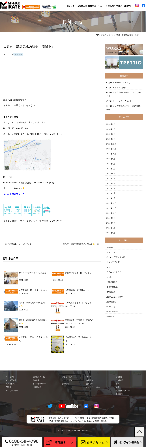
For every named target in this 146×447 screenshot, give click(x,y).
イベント (100, 6)
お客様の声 (110, 6)
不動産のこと (112, 282)
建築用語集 (111, 302)
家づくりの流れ (12, 391)
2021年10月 (111, 213)
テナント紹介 (67, 380)
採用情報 (65, 384)
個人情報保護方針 (123, 391)
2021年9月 (110, 218)
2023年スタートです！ (124, 83)
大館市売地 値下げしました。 (78, 290)
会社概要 (119, 377)
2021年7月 (110, 228)
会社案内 (127, 6)
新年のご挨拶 (120, 87)
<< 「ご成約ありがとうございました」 (21, 244)
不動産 (8, 387)
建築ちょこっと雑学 (114, 297)
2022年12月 (111, 144)
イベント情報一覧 (39, 384)
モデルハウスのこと (114, 272)
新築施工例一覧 (39, 377)
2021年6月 (110, 233)
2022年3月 (110, 188)
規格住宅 (92, 6)
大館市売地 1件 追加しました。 (33, 290)
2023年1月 (110, 139)
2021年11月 (111, 208)
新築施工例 (82, 6)
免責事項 (119, 394)
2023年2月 (110, 134)
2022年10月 (111, 154)
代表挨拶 (119, 380)
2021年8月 (110, 223)
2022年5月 (110, 178)
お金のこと (111, 252)
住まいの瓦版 (112, 287)
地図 (117, 387)
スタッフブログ (112, 262)
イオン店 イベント (123, 101)
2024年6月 (110, 124)
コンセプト (71, 6)
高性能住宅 (10, 384)
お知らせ (110, 247)
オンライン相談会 (93, 387)
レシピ (109, 277)
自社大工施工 (11, 380)
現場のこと (111, 307)
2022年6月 (110, 173)
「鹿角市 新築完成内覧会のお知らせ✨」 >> (80, 244)
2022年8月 (110, 164)
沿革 (117, 384)
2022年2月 (110, 193)
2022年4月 (110, 183)
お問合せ (89, 380)
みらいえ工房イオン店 (115, 257)
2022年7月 (110, 169)
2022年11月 (111, 149)
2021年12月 (111, 203)
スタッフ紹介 (67, 377)
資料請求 (89, 384)
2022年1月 (110, 198)
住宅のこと (111, 292)
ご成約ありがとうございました (78, 303)
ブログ (119, 6)
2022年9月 (110, 159)
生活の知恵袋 (112, 311)
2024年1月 (110, 129)
